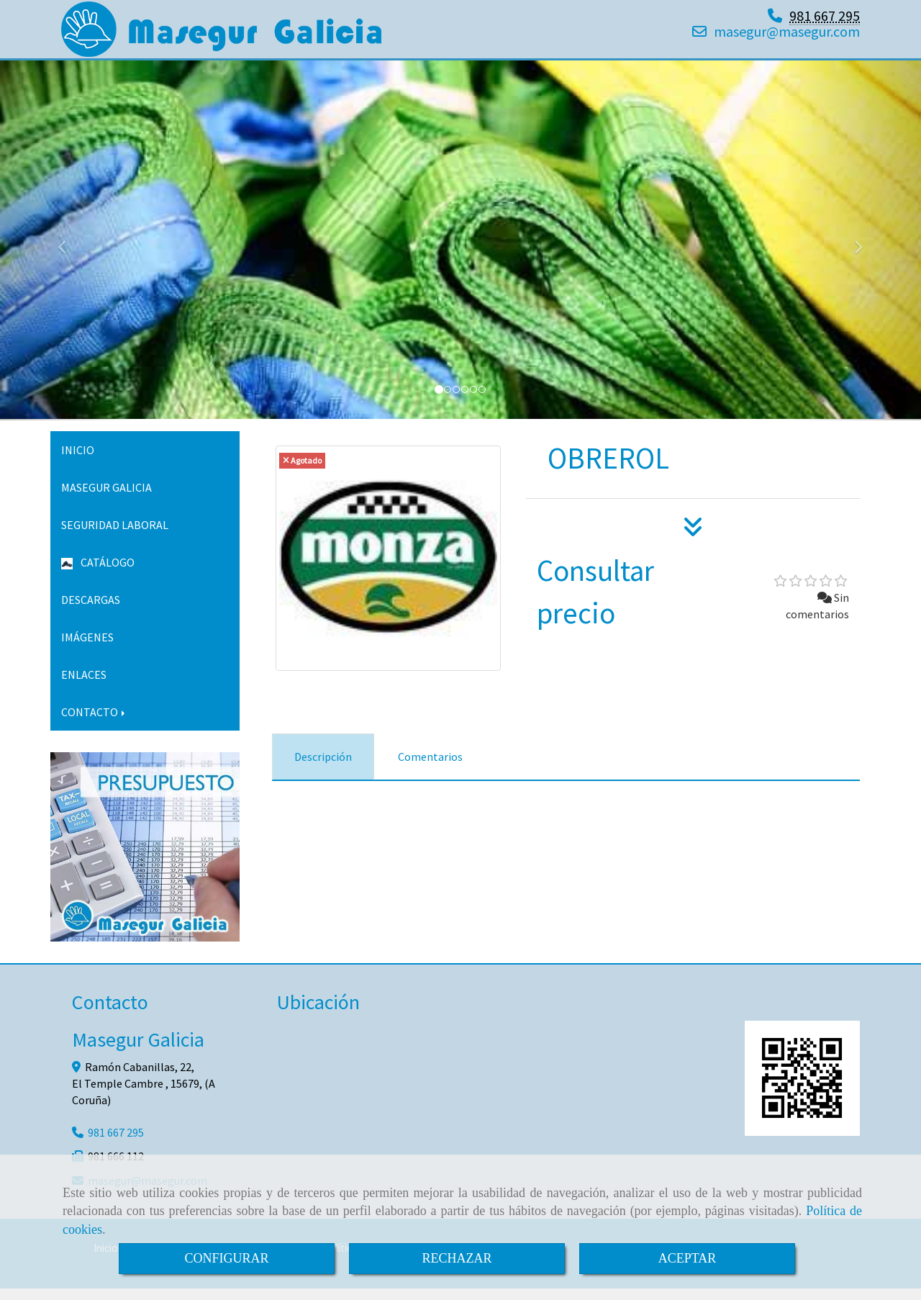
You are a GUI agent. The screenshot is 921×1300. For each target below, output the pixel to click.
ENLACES (83, 686)
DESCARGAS (90, 611)
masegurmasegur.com (787, 37)
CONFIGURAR (226, 1258)
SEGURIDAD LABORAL (114, 536)
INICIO (77, 461)
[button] (69, 252)
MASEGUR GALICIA (106, 499)
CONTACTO (94, 723)
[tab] (323, 768)
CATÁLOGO (98, 574)
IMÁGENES (87, 648)
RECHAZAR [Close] (456, 1258)
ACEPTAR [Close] (687, 1258)
